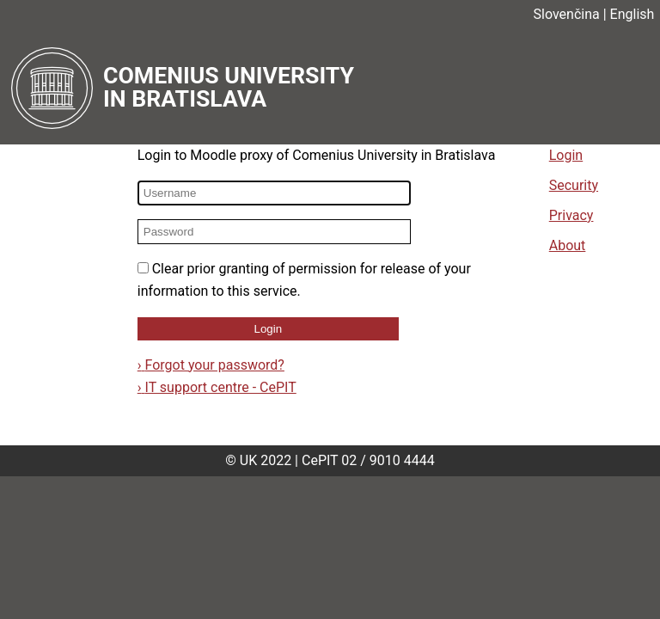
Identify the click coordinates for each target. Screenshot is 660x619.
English (632, 14)
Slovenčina (567, 14)
